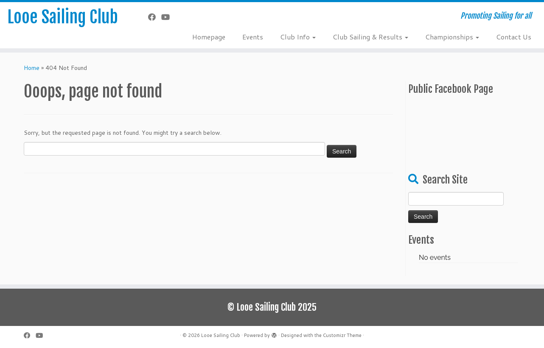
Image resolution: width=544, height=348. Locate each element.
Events (252, 37)
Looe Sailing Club (62, 17)
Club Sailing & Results (370, 37)
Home (31, 68)
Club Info (298, 37)
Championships (452, 37)
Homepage (208, 37)
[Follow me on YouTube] (168, 16)
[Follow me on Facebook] (154, 16)
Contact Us (513, 37)
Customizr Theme (342, 335)
